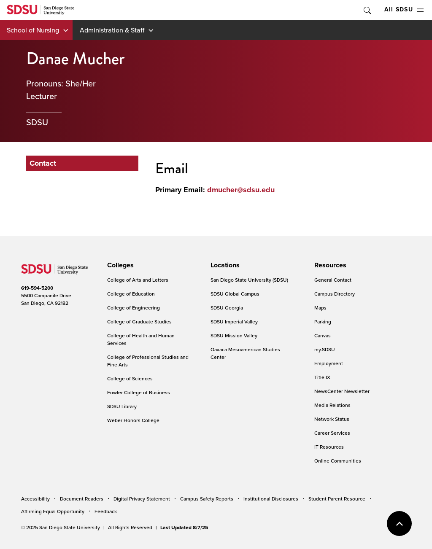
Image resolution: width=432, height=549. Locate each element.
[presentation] (119, 265)
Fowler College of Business (138, 392)
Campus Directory (334, 293)
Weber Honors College (133, 420)
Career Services (332, 432)
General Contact (332, 279)
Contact (43, 163)
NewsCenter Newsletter (342, 391)
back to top (399, 523)
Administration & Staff (112, 30)
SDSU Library (122, 406)
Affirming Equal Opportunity (52, 511)
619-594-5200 (37, 288)
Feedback (105, 511)
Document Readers (81, 498)
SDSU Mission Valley (234, 335)
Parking (322, 321)
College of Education (131, 293)
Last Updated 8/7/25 (184, 527)
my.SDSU (324, 349)
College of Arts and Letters (137, 279)
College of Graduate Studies (139, 321)
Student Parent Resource (336, 498)
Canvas (322, 335)
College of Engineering (133, 307)
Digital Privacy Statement (141, 498)
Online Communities (337, 460)
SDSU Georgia (227, 307)
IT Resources (329, 446)
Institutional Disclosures (270, 498)
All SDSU (404, 9)
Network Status (331, 419)
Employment (328, 363)
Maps (320, 307)
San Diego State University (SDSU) (249, 279)
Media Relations (332, 405)
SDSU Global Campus (235, 293)
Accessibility (35, 498)
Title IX (322, 377)
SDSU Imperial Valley (234, 321)
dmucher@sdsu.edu (241, 189)
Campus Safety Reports (206, 498)
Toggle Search (366, 10)
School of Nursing (33, 30)
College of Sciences (130, 378)
